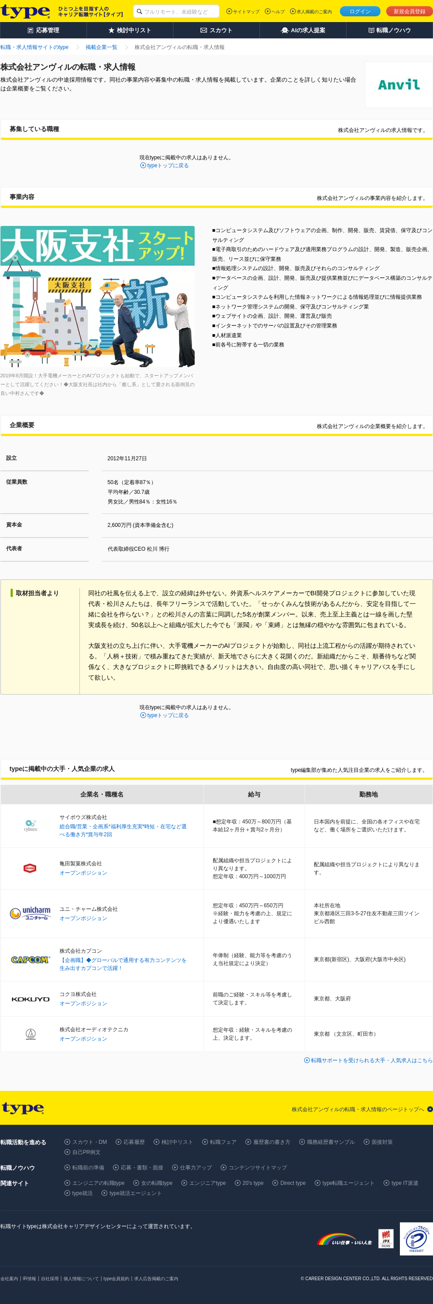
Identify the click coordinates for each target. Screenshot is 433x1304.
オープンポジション (83, 873)
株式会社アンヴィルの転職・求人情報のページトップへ (358, 1109)
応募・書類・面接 (142, 1168)
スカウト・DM (89, 1142)
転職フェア (223, 1142)
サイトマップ (246, 11)
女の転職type (157, 1183)
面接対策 (382, 1142)
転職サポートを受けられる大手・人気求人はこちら (372, 1060)
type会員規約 (117, 1278)
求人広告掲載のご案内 (156, 1278)
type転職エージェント (349, 1183)
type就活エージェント (135, 1193)
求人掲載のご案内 (314, 11)
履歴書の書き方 (271, 1142)
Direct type (292, 1183)
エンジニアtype (207, 1183)
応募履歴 (134, 1142)
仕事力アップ (196, 1168)
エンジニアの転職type (98, 1183)
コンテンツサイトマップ (258, 1168)
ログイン (360, 11)
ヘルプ (278, 11)
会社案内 (9, 1278)
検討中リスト (177, 1142)
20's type (253, 1183)
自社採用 (50, 1278)
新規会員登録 (409, 11)
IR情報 (29, 1278)
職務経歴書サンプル (331, 1142)
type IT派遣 (405, 1183)
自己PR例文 (86, 1152)
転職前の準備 (88, 1168)
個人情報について (81, 1278)
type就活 (82, 1193)
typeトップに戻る (168, 165)
